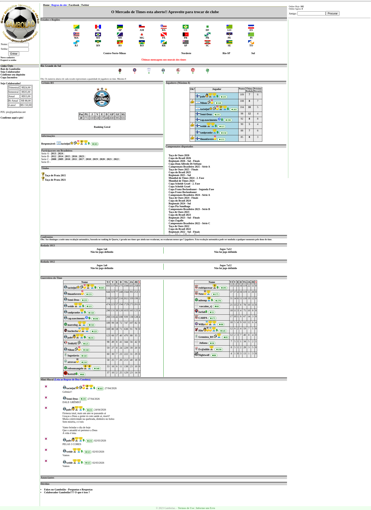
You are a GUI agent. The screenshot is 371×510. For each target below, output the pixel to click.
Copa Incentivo (9, 77)
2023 (82, 156)
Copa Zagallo (176, 220)
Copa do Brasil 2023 (180, 214)
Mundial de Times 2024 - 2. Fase (186, 178)
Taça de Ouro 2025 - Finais (183, 169)
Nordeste (186, 53)
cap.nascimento (208, 120)
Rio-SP (226, 53)
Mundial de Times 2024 (182, 180)
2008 (54, 159)
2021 (110, 159)
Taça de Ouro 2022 (179, 226)
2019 (96, 159)
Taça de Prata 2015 (55, 175)
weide (203, 126)
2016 (75, 156)
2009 (61, 159)
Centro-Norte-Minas (114, 53)
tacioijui (65, 143)
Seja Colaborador (10, 71)
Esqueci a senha (8, 60)
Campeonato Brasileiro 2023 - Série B (189, 209)
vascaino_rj (205, 306)
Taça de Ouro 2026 (179, 155)
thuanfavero (207, 139)
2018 (89, 159)
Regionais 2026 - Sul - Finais (184, 161)
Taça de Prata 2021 (55, 179)
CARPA (202, 317)
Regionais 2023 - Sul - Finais (184, 217)
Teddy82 (72, 343)
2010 (68, 159)
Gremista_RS (205, 337)
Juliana (203, 342)
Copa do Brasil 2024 (180, 200)
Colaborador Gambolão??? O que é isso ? (67, 492)
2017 (82, 159)
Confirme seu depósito (13, 74)
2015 (68, 156)
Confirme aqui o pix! (12, 117)
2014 (61, 156)
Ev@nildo (203, 349)
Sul (253, 53)
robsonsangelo (75, 368)
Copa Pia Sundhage (179, 206)
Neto (201, 293)
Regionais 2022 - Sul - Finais (184, 231)
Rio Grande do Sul (50, 65)
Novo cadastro (8, 57)
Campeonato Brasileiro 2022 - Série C (189, 223)
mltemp (202, 300)
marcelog (73, 324)
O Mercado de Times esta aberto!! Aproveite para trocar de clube (165, 12)
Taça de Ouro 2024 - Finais (183, 197)
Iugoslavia (73, 355)
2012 (54, 156)
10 (249, 107)
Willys (201, 324)
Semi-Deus (206, 114)
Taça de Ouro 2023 (179, 212)
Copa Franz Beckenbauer (183, 192)
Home (46, 5)
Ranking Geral (102, 127)
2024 (61, 153)
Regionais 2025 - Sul (180, 175)
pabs (202, 96)
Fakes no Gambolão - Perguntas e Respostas (68, 489)
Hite (200, 330)
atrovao (72, 362)
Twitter (85, 5)
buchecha (73, 331)
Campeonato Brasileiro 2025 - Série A (189, 166)
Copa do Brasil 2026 (180, 158)
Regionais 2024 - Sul (180, 203)
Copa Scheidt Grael (179, 186)
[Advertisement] (329, 97)
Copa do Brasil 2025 (180, 172)
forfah (201, 312)
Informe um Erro (205, 508)
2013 (54, 153)
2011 (75, 159)
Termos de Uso (186, 508)
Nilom (203, 103)
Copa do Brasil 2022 (180, 229)
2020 (103, 159)
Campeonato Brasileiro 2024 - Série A (189, 195)
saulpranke (206, 132)
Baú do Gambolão (10, 69)
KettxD (71, 374)
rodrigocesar (205, 287)
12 (249, 113)
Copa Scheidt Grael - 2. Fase (184, 183)
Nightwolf (203, 355)
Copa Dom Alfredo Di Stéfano (185, 163)
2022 (117, 159)
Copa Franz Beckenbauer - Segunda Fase (191, 189)
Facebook (74, 5)
